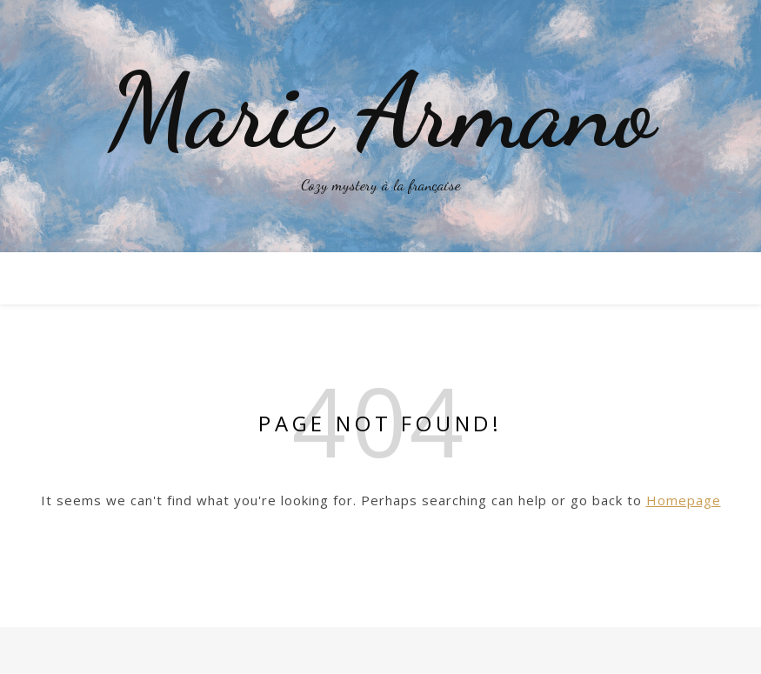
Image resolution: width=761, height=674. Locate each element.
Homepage (683, 500)
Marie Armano (381, 111)
